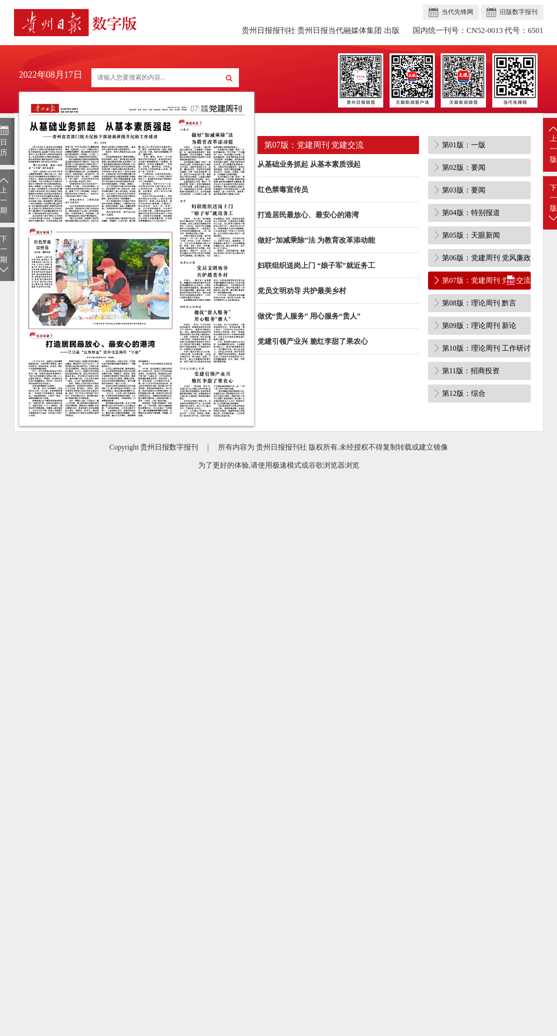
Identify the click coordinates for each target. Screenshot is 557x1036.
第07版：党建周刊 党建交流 (486, 280)
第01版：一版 (464, 145)
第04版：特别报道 (471, 212)
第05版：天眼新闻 (471, 235)
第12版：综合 (464, 393)
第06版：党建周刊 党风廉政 (486, 258)
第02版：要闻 (464, 167)
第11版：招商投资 (471, 371)
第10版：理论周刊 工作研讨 (486, 348)
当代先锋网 (457, 12)
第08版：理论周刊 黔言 (479, 303)
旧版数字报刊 (519, 12)
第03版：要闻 (464, 190)
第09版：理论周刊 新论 (479, 325)
